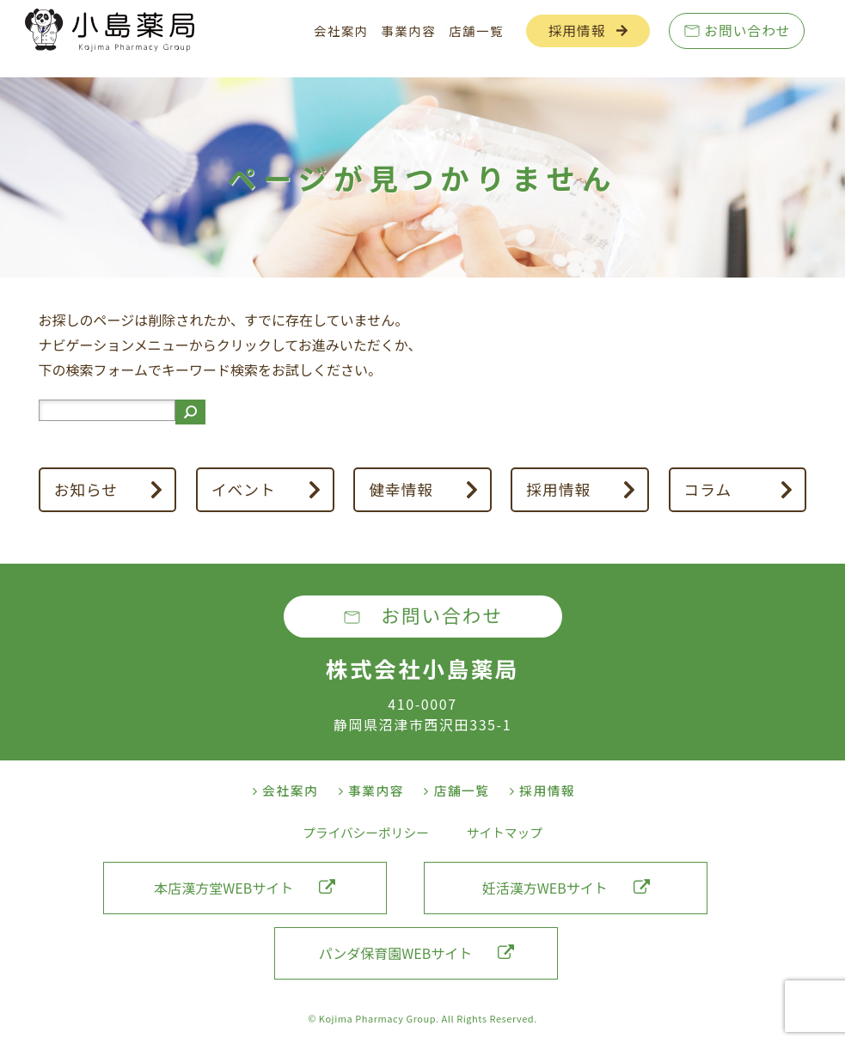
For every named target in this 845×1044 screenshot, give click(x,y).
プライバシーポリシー (366, 832)
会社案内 (341, 30)
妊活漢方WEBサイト (566, 887)
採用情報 (577, 30)
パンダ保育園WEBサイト (416, 953)
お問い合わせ (747, 30)
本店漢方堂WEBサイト (244, 887)
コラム (708, 489)
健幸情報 (401, 489)
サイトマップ (504, 832)
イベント (243, 489)
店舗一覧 (476, 30)
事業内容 (409, 30)
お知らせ (86, 489)
